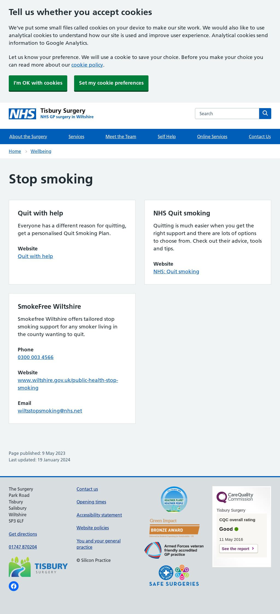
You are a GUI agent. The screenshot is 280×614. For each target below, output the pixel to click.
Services (76, 136)
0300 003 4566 (36, 357)
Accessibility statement (99, 515)
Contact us (87, 489)
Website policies (93, 527)
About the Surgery (28, 136)
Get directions (23, 534)
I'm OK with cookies (38, 83)
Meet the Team (121, 136)
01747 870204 (23, 547)
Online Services (212, 136)
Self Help (167, 136)
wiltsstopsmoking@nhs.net (50, 411)
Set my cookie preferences (111, 83)
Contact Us (260, 136)
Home (15, 151)
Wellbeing (41, 151)
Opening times (91, 502)
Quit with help (35, 256)
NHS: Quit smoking (176, 271)
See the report (235, 548)
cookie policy (87, 65)
